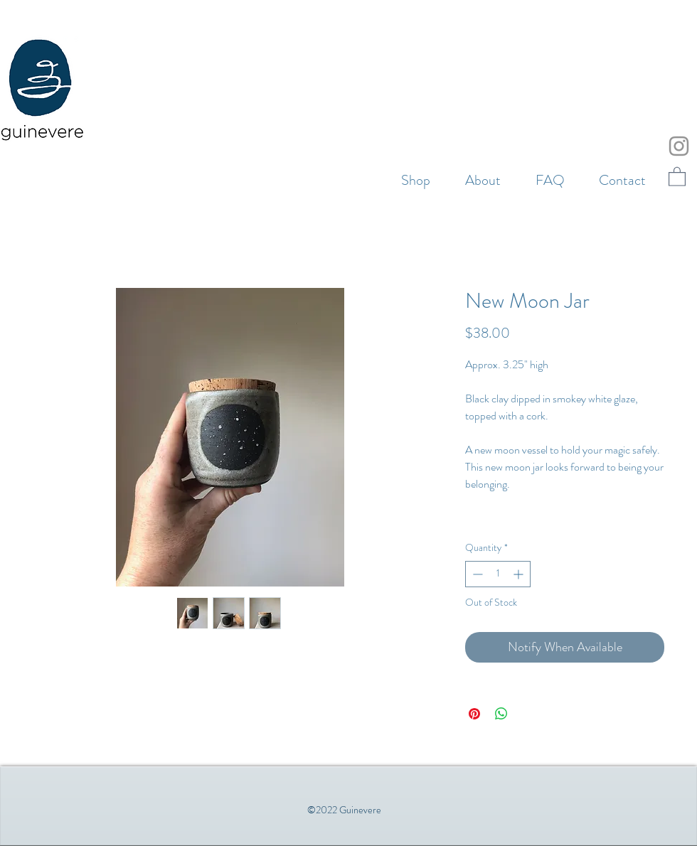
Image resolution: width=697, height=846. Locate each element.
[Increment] (519, 574)
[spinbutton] (498, 574)
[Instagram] (679, 146)
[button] (677, 176)
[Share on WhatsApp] (501, 713)
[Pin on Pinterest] (474, 713)
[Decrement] (476, 574)
